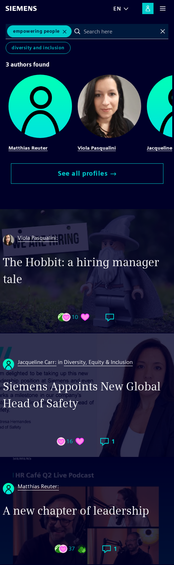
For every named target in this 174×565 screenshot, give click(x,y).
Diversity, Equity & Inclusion (98, 362)
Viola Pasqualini (97, 148)
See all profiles (87, 173)
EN (117, 8)
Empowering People (36, 31)
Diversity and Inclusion (38, 47)
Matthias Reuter (28, 148)
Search (77, 31)
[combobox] (120, 31)
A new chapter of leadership (76, 510)
